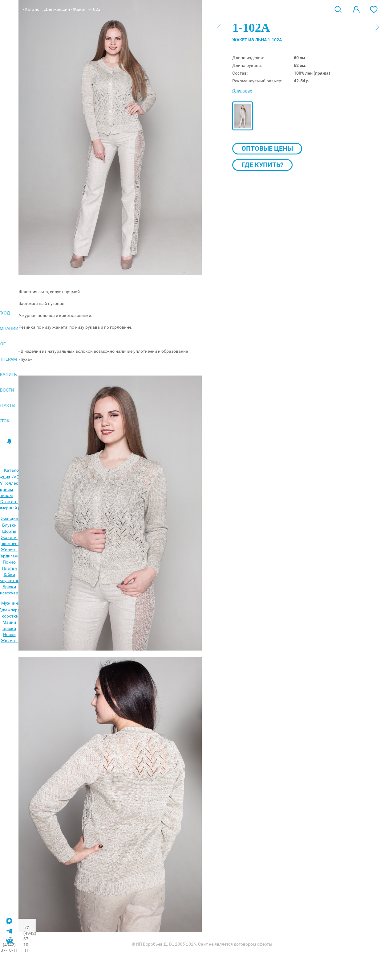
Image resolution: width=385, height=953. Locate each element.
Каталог (33, 9)
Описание (242, 90)
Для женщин (57, 9)
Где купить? (262, 165)
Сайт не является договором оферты (235, 944)
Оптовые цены (267, 148)
